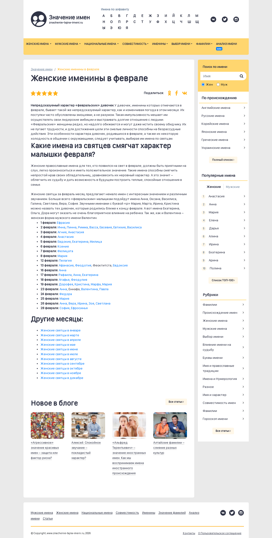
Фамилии (203, 44)
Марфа (96, 284)
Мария (62, 256)
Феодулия (79, 279)
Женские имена (37, 44)
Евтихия (119, 227)
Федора (65, 294)
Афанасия (66, 265)
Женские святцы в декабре (61, 378)
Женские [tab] (214, 187)
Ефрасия (63, 223)
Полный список (223, 159)
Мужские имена (66, 44)
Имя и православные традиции (218, 368)
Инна (61, 227)
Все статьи (176, 401)
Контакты (189, 533)
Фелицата (65, 251)
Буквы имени (213, 358)
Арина (210, 260)
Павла (104, 289)
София (65, 308)
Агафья (64, 279)
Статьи (48, 518)
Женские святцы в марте (59, 335)
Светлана (103, 303)
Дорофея (66, 284)
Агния (62, 232)
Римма (83, 227)
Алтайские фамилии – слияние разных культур (168, 448)
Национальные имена (100, 44)
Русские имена (213, 116)
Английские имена (216, 108)
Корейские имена (215, 124)
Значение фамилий (172, 512)
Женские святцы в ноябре (60, 373)
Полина (212, 268)
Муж (224, 84)
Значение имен (42, 69)
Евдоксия (120, 265)
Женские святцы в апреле (60, 340)
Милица (96, 241)
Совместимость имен (219, 403)
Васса (93, 227)
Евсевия (106, 227)
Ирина (82, 303)
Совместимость (134, 44)
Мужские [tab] (233, 187)
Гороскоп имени (215, 419)
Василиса (134, 227)
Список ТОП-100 (223, 280)
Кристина (82, 284)
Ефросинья (79, 308)
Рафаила (65, 275)
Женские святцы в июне (59, 349)
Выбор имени (180, 44)
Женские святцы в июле (59, 354)
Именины (159, 44)
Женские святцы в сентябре (62, 363)
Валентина (89, 289)
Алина (210, 236)
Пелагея (65, 260)
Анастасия (76, 232)
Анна (62, 270)
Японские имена (214, 132)
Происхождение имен (220, 312)
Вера (72, 303)
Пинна (72, 227)
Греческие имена (215, 140)
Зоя (91, 303)
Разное (208, 387)
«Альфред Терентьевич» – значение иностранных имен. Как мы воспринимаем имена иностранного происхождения (129, 458)
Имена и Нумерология (220, 379)
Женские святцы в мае (58, 344)
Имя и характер (214, 395)
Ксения (63, 246)
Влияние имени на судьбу (217, 347)
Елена (210, 220)
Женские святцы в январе (60, 330)
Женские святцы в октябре (61, 368)
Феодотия (83, 265)
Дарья (210, 228)
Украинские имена (216, 148)
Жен (209, 84)
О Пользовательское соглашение (219, 533)
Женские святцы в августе (61, 359)
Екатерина (80, 241)
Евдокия (64, 241)
